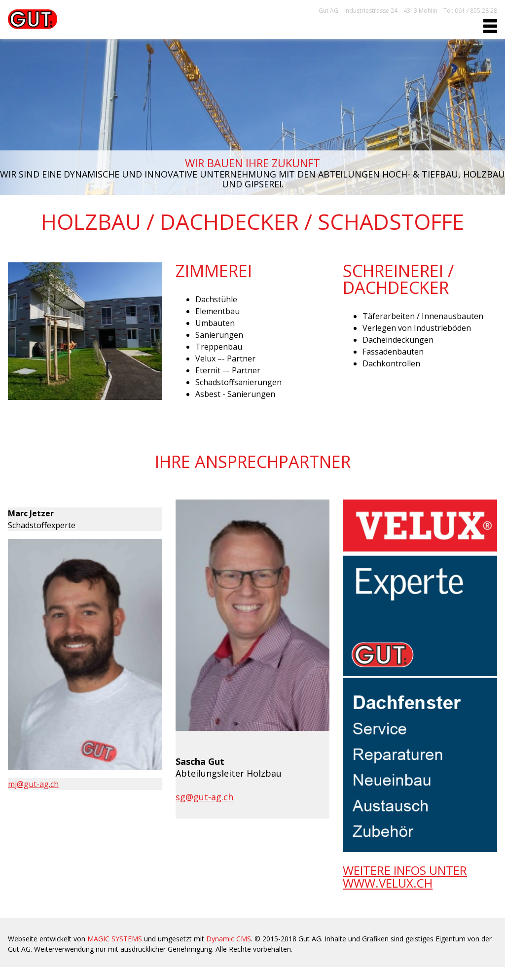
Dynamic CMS (228, 938)
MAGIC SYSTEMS (114, 938)
